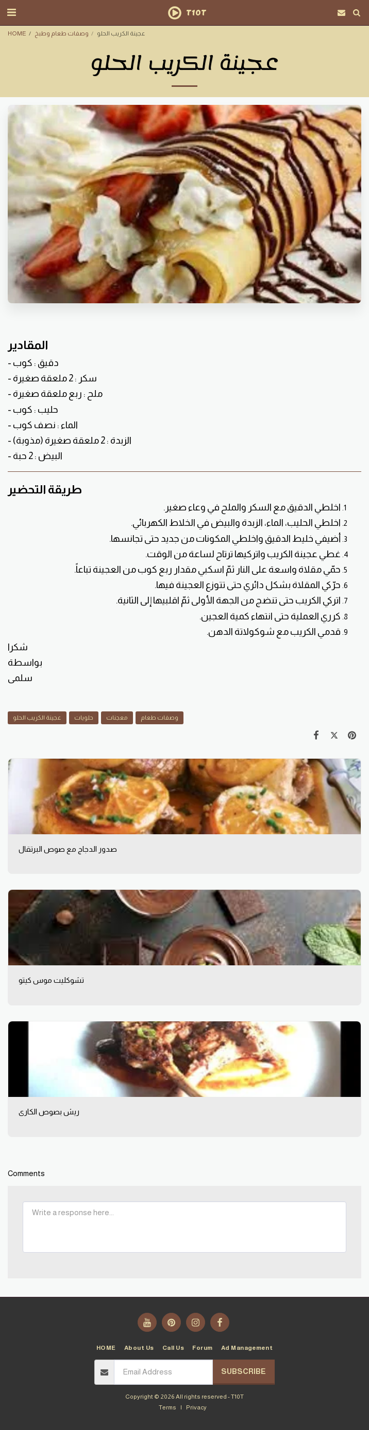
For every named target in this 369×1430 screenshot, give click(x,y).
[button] (11, 12)
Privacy (196, 1407)
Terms (167, 1407)
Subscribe (243, 1371)
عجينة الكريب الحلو (37, 717)
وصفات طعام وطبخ (62, 33)
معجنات (117, 717)
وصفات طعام (159, 717)
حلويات (83, 717)
